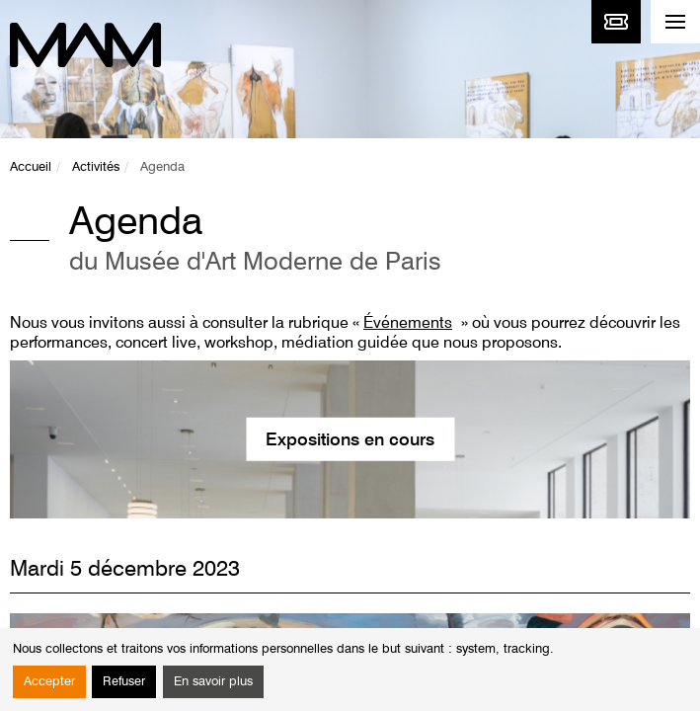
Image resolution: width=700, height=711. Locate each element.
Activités (95, 167)
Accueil (30, 167)
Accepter (49, 681)
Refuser (124, 681)
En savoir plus (213, 681)
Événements (407, 324)
